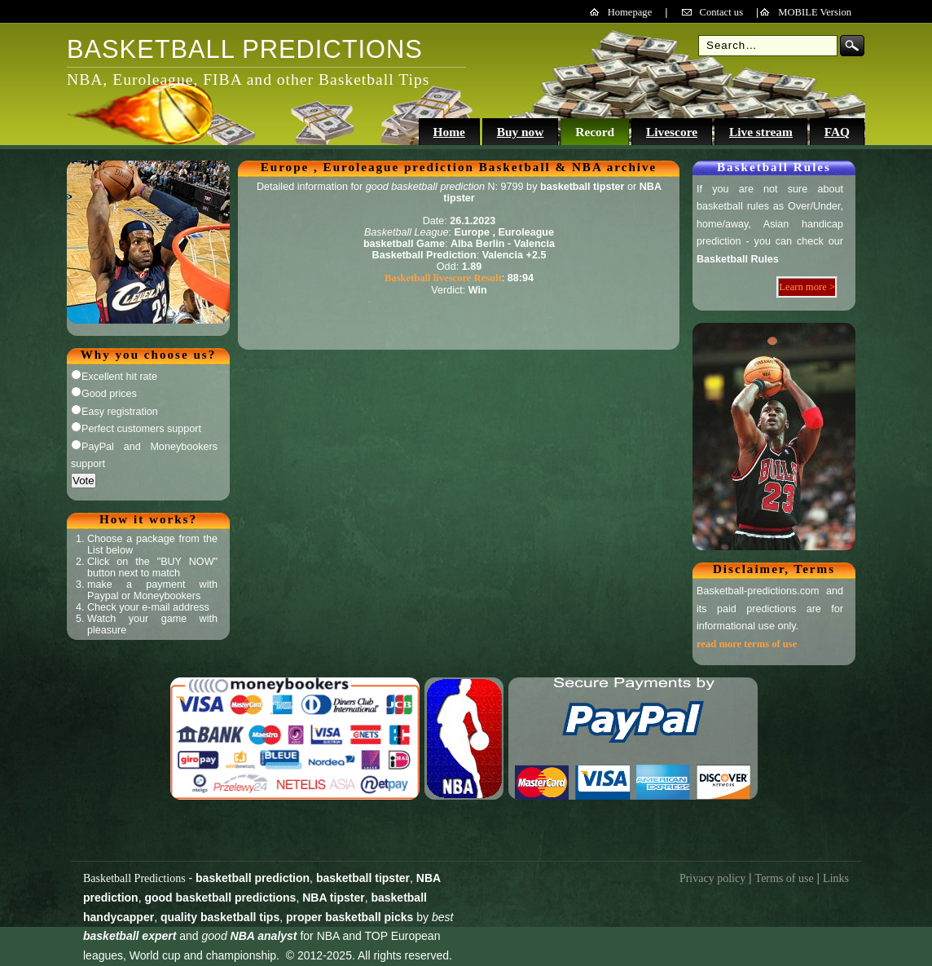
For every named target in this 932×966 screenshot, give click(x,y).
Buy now (520, 132)
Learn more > (807, 287)
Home (448, 132)
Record (594, 132)
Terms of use (784, 878)
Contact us (722, 12)
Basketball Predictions (134, 878)
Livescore (671, 132)
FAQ (837, 132)
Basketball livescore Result (443, 278)
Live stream (761, 132)
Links (836, 878)
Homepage (630, 12)
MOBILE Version (814, 12)
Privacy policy (712, 878)
